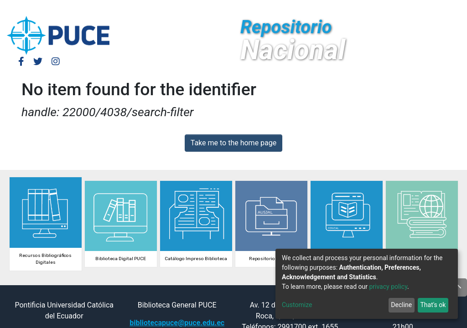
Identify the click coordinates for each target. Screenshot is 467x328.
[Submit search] (392, 8)
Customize (297, 304)
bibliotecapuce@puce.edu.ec (177, 322)
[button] (378, 8)
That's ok (433, 304)
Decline (401, 304)
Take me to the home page (234, 142)
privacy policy (388, 286)
